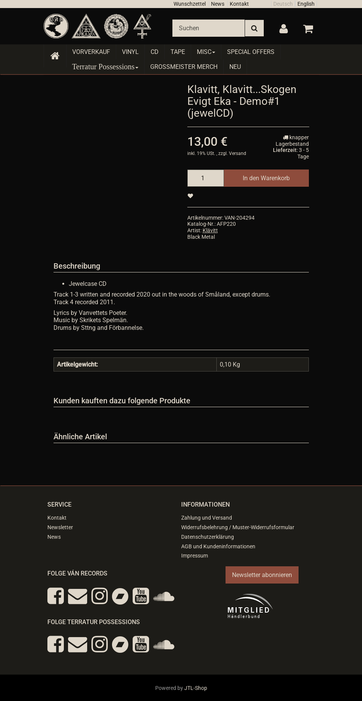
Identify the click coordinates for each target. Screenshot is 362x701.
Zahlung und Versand (206, 518)
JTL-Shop (195, 688)
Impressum (194, 556)
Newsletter (60, 527)
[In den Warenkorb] (266, 178)
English (306, 4)
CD (155, 51)
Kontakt (239, 4)
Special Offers (250, 51)
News (217, 4)
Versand (237, 153)
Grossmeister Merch (184, 66)
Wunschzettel (190, 4)
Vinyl (130, 51)
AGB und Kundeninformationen (218, 546)
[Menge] (205, 178)
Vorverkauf (91, 51)
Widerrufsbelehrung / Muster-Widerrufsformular (237, 527)
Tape (177, 51)
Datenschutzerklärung (207, 537)
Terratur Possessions (105, 66)
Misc (206, 51)
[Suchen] (208, 28)
